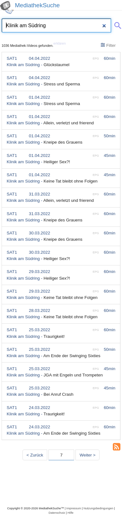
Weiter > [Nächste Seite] (87, 455)
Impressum (73, 508)
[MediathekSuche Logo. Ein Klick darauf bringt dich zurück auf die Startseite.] (7, 7)
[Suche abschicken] (116, 24)
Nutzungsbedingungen (98, 508)
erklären (60, 43)
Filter (108, 45)
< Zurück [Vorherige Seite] (35, 455)
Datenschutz (56, 512)
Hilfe (70, 512)
